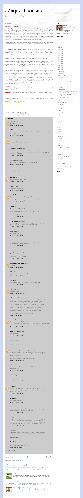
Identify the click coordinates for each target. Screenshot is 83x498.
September (62, 102)
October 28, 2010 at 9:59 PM (16, 284)
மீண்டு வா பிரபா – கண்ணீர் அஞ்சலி (21, 487)
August (61, 104)
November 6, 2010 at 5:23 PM (17, 437)
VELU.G (12, 206)
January (61, 119)
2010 (59, 69)
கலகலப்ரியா (13, 169)
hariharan (12, 348)
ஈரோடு (59, 142)
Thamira (12, 386)
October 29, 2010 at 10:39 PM (17, 425)
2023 (59, 43)
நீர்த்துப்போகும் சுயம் (64, 87)
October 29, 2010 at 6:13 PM (16, 402)
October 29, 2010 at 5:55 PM (16, 382)
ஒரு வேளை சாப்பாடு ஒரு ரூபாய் (67, 100)
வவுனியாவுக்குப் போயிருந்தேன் (67, 81)
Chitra (11, 271)
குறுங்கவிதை (61, 134)
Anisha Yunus (13, 297)
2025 (59, 39)
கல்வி (20, 115)
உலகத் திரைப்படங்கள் (63, 150)
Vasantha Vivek (14, 441)
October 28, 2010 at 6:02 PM (16, 216)
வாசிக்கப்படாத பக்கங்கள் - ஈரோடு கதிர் (16, 465)
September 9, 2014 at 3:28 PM (17, 447)
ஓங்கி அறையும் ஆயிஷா (65, 79)
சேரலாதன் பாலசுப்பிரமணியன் (17, 263)
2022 (59, 45)
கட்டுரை (60, 143)
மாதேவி (12, 398)
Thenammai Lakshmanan (16, 148)
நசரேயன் (12, 250)
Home (29, 457)
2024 (59, 41)
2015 (59, 59)
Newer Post (9, 457)
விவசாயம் (59, 168)
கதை (59, 161)
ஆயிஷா (16, 115)
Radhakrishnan (14, 406)
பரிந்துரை (24, 115)
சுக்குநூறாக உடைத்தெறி (12, 481)
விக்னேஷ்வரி (13, 129)
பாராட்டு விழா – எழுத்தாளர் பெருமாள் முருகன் (66, 84)
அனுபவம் (11, 115)
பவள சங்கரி (13, 231)
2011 (59, 67)
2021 (59, 47)
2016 (59, 57)
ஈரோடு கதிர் (68, 25)
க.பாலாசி (12, 240)
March (61, 114)
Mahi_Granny (13, 289)
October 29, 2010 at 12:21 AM (17, 315)
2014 (59, 61)
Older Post (49, 457)
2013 (59, 63)
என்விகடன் (60, 154)
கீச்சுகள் (59, 131)
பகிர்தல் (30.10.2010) (64, 77)
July (60, 106)
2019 (59, 51)
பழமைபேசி (13, 194)
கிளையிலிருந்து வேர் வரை (64, 156)
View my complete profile (62, 33)
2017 (59, 55)
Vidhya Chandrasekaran (16, 221)
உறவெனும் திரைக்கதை (63, 147)
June (60, 108)
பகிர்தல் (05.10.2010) (64, 97)
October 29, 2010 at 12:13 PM (17, 360)
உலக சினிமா (61, 152)
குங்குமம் (60, 149)
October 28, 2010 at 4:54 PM (16, 135)
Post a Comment (12, 450)
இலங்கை (60, 133)
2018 (59, 53)
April (60, 112)
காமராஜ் (12, 280)
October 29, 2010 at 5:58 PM (16, 393)
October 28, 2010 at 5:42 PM (16, 181)
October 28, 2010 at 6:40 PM (16, 245)
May (60, 110)
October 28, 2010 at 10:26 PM (17, 293)
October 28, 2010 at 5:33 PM (16, 173)
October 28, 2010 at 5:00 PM (16, 155)
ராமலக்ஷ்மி (12, 186)
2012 (59, 65)
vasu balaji (12, 140)
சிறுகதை (72, 166)
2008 (59, 123)
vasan (11, 430)
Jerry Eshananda (14, 160)
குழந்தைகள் (60, 140)
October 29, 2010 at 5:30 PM (16, 370)
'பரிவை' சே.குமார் (14, 375)
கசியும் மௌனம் (23, 10)
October (61, 75)
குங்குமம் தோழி (61, 163)
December (62, 71)
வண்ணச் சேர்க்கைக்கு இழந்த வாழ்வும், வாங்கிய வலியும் (68, 92)
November (62, 73)
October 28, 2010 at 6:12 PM (16, 226)
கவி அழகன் (13, 417)
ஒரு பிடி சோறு (16, 473)
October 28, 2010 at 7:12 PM (16, 258)
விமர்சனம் (30, 115)
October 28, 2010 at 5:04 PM (16, 164)
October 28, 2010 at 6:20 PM (16, 235)
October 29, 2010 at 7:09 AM (16, 344)
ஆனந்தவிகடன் (61, 136)
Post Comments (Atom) (17, 460)
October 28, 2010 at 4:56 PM (16, 144)
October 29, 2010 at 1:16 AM (16, 326)
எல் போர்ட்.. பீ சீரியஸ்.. (15, 331)
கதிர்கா (11, 319)
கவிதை (59, 129)
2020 (59, 49)
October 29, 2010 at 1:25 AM (16, 335)
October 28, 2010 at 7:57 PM (16, 275)
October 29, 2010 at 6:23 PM (16, 412)
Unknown (12, 121)
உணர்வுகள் (60, 158)
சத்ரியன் (12, 364)
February (61, 117)
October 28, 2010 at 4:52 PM (16, 125)
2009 (59, 121)
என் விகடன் (61, 160)
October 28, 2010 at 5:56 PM (16, 190)
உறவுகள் (60, 138)
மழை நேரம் (62, 89)
